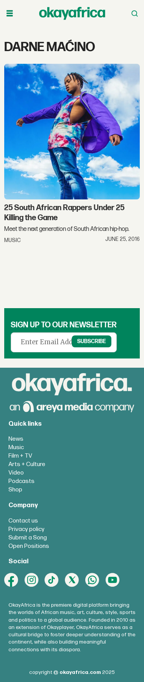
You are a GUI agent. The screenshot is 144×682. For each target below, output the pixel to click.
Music (16, 447)
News (15, 439)
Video (16, 472)
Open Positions (28, 546)
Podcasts (21, 481)
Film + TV (20, 456)
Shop (15, 489)
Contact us (23, 520)
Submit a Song (27, 537)
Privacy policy (26, 529)
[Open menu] (9, 13)
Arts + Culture (26, 464)
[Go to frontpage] (72, 13)
